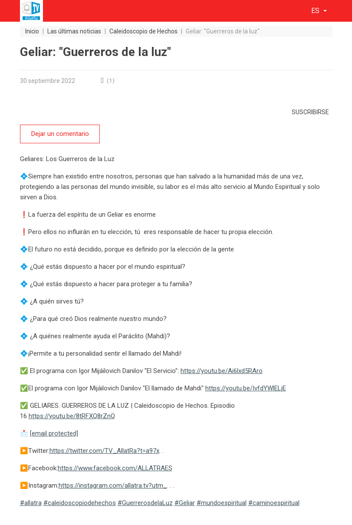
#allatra (31, 502)
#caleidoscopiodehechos (79, 502)
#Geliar (184, 502)
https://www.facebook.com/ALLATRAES (115, 468)
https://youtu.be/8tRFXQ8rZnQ (72, 415)
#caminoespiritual (273, 502)
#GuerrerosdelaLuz (145, 502)
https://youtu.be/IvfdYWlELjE (245, 388)
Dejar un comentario (60, 134)
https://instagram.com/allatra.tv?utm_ (113, 485)
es (316, 11)
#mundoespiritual (222, 502)
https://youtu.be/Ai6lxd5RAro (222, 370)
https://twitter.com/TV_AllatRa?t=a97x (104, 450)
